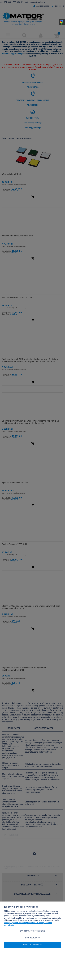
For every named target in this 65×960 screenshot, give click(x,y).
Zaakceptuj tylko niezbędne (32, 931)
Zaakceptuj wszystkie (32, 945)
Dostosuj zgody (32, 938)
